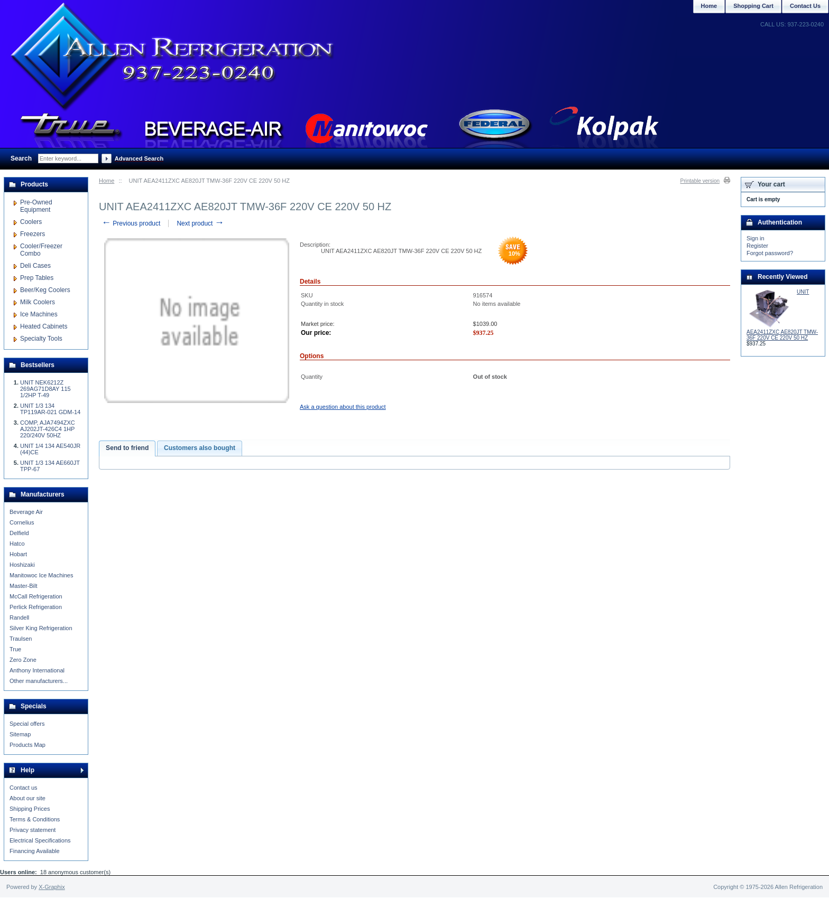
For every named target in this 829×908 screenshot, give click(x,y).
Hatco (17, 543)
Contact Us (805, 6)
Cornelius (22, 522)
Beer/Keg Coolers (45, 290)
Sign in (755, 238)
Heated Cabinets (43, 326)
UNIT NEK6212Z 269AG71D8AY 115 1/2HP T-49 (45, 388)
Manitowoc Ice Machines (41, 575)
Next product (200, 223)
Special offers (27, 723)
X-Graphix (52, 887)
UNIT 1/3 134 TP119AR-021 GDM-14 (50, 408)
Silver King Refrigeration (41, 628)
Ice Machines (39, 314)
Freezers (32, 234)
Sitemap (20, 734)
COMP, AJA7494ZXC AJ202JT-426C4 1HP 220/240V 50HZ (47, 428)
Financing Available (35, 851)
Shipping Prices (30, 809)
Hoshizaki (22, 564)
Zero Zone (23, 660)
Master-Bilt (24, 586)
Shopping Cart (753, 6)
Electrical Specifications (40, 840)
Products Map (27, 745)
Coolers (31, 222)
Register (757, 245)
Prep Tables (36, 278)
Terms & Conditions (35, 819)
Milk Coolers (37, 302)
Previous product (131, 223)
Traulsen (21, 638)
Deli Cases (35, 265)
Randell (19, 617)
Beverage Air (26, 512)
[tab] (127, 448)
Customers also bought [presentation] (199, 448)
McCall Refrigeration (36, 596)
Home (106, 180)
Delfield (19, 533)
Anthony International (37, 670)
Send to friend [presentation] (127, 448)
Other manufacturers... (39, 681)
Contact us (24, 787)
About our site (27, 798)
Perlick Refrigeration (36, 607)
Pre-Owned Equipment (36, 206)
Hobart (18, 554)
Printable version (700, 181)
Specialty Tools (41, 338)
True (15, 649)
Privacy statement (33, 830)
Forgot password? (770, 253)
